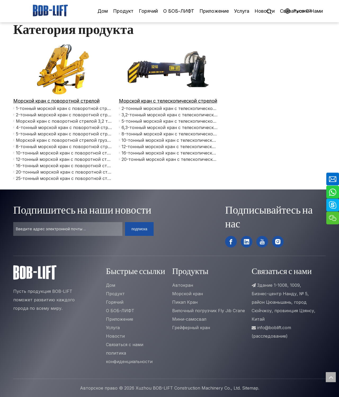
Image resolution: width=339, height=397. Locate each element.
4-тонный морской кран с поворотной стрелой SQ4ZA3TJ (64, 127)
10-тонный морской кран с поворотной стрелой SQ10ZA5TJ (64, 153)
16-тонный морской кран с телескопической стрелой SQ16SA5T (170, 153)
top (331, 377)
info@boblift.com (274, 327)
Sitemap (250, 388)
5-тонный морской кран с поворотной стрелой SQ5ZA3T (64, 133)
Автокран (182, 285)
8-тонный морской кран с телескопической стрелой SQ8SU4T (170, 133)
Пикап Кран (185, 302)
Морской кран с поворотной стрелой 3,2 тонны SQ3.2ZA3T (64, 121)
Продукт (123, 11)
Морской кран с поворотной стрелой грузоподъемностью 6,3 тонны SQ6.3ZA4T (64, 140)
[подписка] (139, 229)
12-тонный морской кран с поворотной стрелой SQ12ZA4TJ (64, 159)
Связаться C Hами (301, 11)
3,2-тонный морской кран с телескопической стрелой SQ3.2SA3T (170, 114)
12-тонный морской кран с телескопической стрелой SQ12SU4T (170, 146)
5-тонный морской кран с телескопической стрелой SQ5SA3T (170, 121)
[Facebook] (231, 242)
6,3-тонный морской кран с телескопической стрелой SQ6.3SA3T (170, 127)
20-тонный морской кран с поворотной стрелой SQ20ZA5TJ (64, 172)
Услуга (241, 11)
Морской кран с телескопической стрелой (168, 101)
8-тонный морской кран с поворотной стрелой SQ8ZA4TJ (64, 146)
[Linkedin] (246, 242)
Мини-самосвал (189, 319)
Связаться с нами (124, 344)
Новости (265, 11)
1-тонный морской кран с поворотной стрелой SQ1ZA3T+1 (64, 108)
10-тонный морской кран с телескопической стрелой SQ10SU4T (170, 140)
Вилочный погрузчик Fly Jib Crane (208, 310)
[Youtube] (262, 242)
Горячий (148, 11)
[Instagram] (278, 242)
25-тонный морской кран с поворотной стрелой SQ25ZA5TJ (64, 178)
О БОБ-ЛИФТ (178, 11)
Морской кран (187, 293)
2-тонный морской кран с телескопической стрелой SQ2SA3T (170, 108)
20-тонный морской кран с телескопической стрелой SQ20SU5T (170, 159)
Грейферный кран (191, 327)
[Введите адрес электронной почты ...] (67, 229)
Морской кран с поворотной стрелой (56, 101)
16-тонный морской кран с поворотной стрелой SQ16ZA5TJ (64, 165)
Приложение (214, 11)
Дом (102, 11)
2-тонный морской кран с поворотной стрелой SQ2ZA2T (64, 114)
